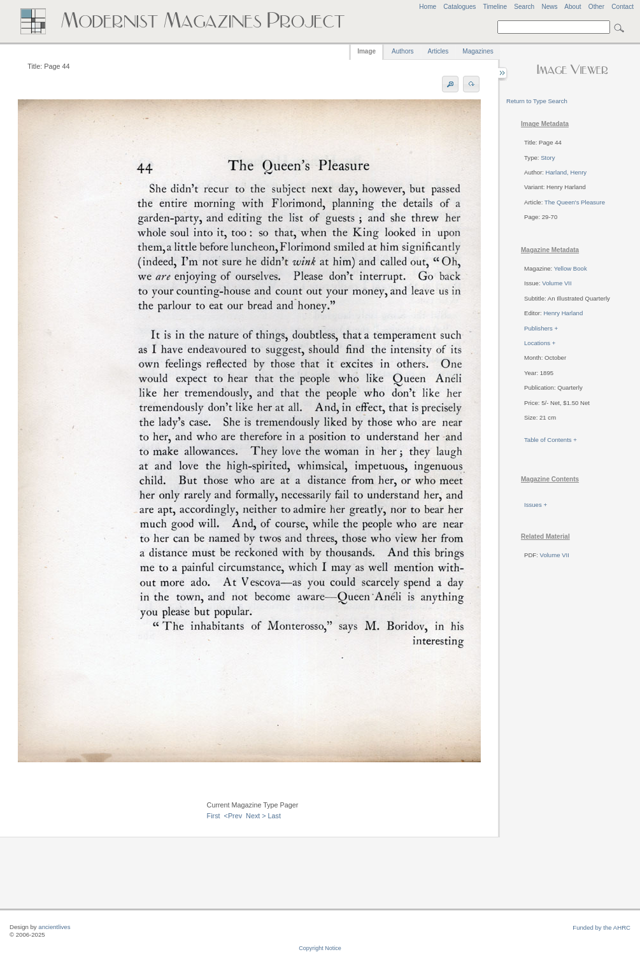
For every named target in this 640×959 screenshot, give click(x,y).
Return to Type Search (536, 100)
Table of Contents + (550, 439)
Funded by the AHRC (601, 927)
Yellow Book (570, 268)
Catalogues (459, 6)
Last (274, 816)
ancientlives (54, 926)
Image (366, 51)
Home (427, 6)
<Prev (233, 816)
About (572, 6)
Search (524, 6)
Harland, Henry (566, 172)
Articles (438, 51)
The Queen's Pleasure (574, 202)
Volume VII (556, 283)
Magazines (477, 51)
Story (548, 157)
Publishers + (541, 328)
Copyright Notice (320, 948)
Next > (256, 816)
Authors (402, 51)
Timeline (495, 6)
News (549, 6)
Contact (622, 6)
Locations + (539, 342)
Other (596, 6)
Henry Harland (563, 312)
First (213, 816)
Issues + (535, 504)
